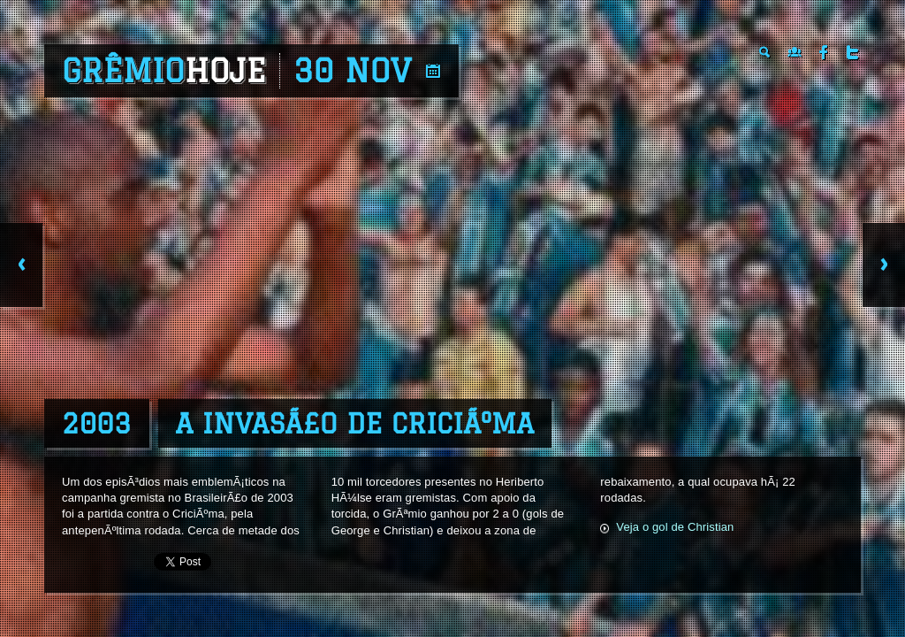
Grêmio (164, 70)
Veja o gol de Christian (675, 526)
